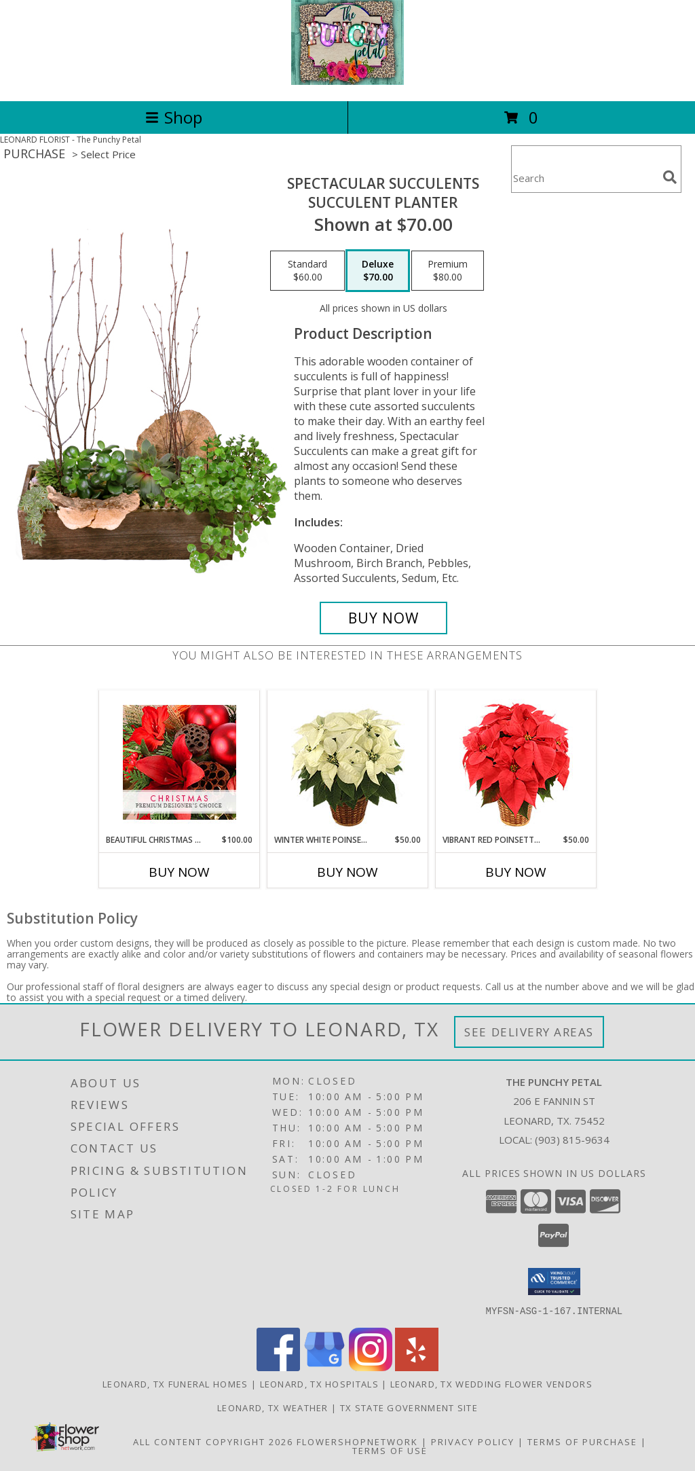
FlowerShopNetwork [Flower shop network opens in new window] (357, 1441)
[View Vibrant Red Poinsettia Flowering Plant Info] (516, 762)
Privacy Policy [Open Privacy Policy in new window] (472, 1441)
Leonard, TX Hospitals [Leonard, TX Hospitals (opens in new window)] (319, 1383)
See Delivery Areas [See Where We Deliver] (529, 1032)
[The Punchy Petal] (348, 81)
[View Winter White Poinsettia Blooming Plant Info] (348, 762)
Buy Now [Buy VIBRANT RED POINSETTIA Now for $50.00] (515, 872)
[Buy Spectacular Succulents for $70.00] (383, 618)
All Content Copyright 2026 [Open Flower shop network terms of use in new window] (213, 1441)
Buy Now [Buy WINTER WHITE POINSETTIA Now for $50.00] (347, 872)
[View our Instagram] (370, 1366)
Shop (173, 117)
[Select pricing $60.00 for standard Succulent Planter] (307, 271)
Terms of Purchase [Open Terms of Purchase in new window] (582, 1441)
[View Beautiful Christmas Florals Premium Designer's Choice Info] (179, 762)
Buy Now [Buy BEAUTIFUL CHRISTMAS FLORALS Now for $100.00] (179, 872)
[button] (554, 1281)
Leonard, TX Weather (272, 1407)
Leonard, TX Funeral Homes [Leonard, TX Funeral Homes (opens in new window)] (175, 1383)
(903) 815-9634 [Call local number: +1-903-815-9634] (572, 1139)
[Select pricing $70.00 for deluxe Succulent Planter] (378, 271)
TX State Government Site (409, 1407)
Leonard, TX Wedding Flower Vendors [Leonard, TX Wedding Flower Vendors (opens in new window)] (491, 1383)
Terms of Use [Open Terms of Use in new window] (390, 1450)
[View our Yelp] (416, 1366)
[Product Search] (584, 177)
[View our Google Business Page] (324, 1366)
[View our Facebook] (278, 1366)
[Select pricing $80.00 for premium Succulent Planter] (447, 271)
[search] (670, 177)
